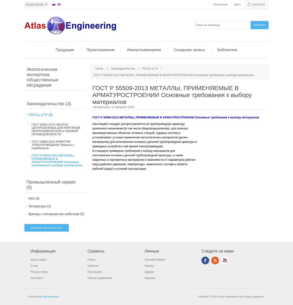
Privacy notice (39, 271)
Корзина (149, 278)
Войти (237, 4)
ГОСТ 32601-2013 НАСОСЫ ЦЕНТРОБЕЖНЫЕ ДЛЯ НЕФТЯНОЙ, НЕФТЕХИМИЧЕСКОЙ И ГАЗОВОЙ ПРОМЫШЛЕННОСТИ (56, 129)
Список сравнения (99, 278)
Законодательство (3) (48, 103)
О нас (34, 265)
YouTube (225, 260)
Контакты (37, 278)
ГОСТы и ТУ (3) (40, 115)
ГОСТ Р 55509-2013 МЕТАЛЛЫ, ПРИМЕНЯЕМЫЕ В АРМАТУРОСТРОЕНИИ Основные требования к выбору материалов (57, 160)
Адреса (149, 271)
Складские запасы (189, 50)
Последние (94, 271)
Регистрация (220, 4)
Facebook (205, 260)
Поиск (91, 259)
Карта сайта (38, 259)
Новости (92, 265)
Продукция (65, 50)
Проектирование (100, 50)
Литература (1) (39, 206)
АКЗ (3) (33, 198)
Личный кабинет (155, 259)
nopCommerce (50, 296)
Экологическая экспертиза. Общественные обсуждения (42, 77)
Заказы (149, 265)
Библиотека (227, 50)
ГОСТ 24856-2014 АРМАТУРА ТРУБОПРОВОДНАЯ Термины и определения (53, 145)
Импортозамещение (144, 50)
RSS (215, 260)
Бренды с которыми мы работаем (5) (56, 214)
